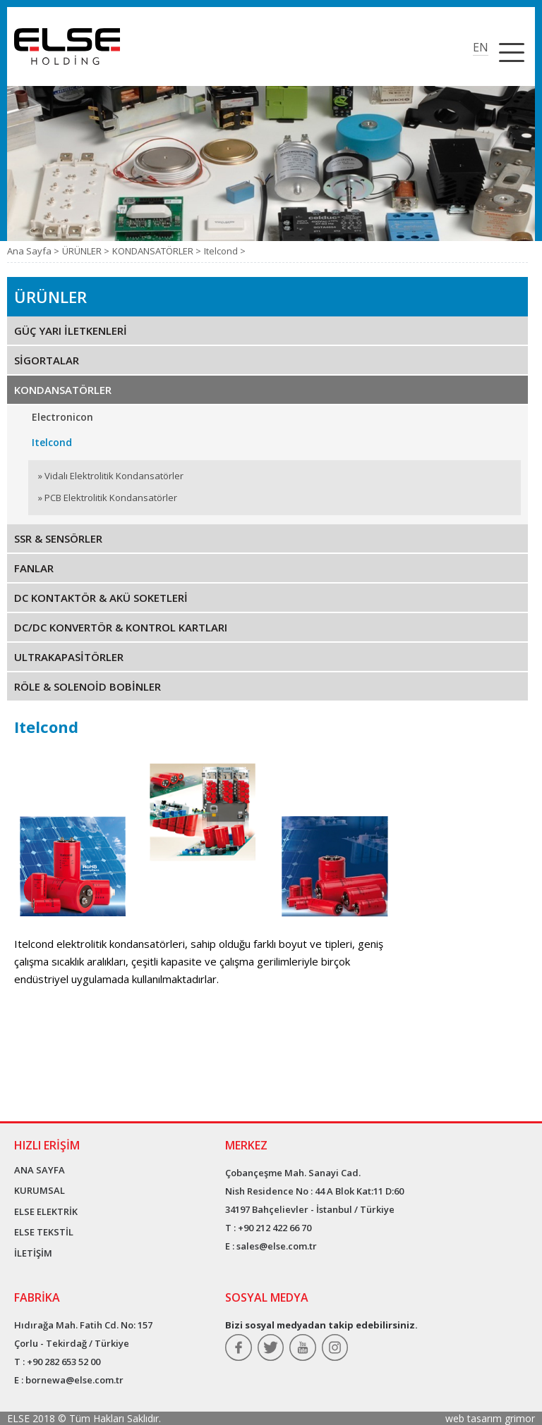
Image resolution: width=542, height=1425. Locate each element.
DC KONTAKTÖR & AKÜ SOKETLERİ (101, 598)
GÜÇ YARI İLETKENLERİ (70, 330)
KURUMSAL (39, 1190)
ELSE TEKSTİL (43, 1232)
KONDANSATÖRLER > (156, 251)
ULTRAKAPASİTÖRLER (69, 657)
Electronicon (62, 417)
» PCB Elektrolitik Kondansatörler (107, 497)
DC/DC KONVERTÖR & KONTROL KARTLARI (120, 627)
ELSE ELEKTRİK (46, 1211)
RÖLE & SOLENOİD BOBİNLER (87, 686)
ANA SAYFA (39, 1170)
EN (480, 47)
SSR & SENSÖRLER (58, 538)
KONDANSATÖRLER (63, 390)
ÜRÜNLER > (85, 251)
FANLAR (34, 568)
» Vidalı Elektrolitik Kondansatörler (110, 475)
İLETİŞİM (33, 1253)
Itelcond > (225, 251)
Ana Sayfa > (33, 251)
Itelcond (52, 442)
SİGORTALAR (46, 360)
